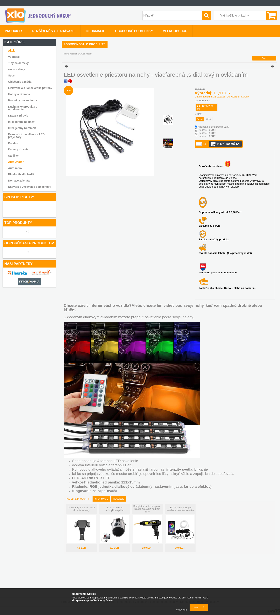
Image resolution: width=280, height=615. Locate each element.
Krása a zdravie (18, 115)
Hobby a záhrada (19, 94)
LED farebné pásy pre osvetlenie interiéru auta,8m (180, 509)
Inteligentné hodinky (21, 121)
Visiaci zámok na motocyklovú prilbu (114, 509)
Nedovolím (181, 609)
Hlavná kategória (71, 54)
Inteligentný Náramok (22, 128)
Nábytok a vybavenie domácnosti (29, 186)
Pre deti (13, 143)
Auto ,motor (16, 161)
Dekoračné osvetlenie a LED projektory (26, 136)
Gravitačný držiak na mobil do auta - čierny (81, 509)
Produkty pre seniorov (22, 100)
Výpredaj (14, 56)
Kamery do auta (18, 149)
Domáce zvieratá (19, 180)
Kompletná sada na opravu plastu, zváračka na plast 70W (147, 509)
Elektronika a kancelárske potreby (30, 87)
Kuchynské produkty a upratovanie (22, 108)
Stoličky (13, 155)
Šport (11, 75)
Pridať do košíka (228, 144)
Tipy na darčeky (18, 63)
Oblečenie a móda (20, 81)
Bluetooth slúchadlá (21, 174)
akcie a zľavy (16, 69)
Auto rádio (15, 168)
